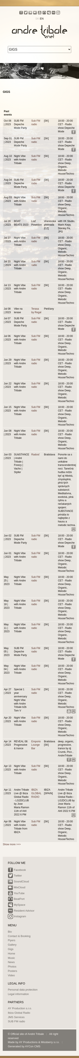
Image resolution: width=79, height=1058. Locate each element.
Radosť (35, 454)
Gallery (12, 944)
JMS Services (16, 1017)
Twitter (15, 876)
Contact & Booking (19, 936)
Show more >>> (12, 844)
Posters (12, 971)
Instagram (17, 917)
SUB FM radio (16, 1021)
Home (11, 953)
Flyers (11, 940)
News (11, 962)
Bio (10, 931)
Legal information (18, 994)
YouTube (16, 893)
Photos (12, 966)
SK (37, 18)
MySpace (16, 905)
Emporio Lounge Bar (36, 745)
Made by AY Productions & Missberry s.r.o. (33, 1042)
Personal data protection (22, 989)
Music (11, 957)
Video (11, 975)
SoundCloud (18, 882)
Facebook (17, 870)
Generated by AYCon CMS (24, 1046)
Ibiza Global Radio (19, 1012)
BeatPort (16, 899)
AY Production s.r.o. (20, 1008)
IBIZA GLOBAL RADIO (36, 793)
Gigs (10, 949)
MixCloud (16, 888)
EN (42, 18)
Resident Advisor (21, 911)
